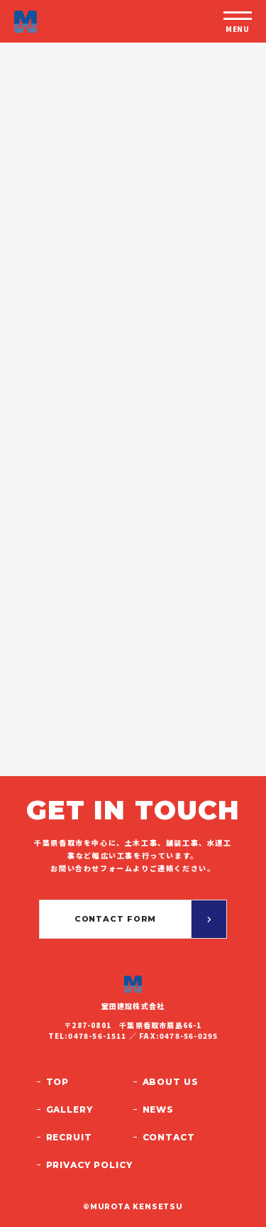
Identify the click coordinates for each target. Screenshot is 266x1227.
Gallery (70, 1109)
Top (58, 1081)
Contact (169, 1137)
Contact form (115, 919)
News (158, 1109)
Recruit (69, 1137)
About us (171, 1081)
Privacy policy (89, 1165)
